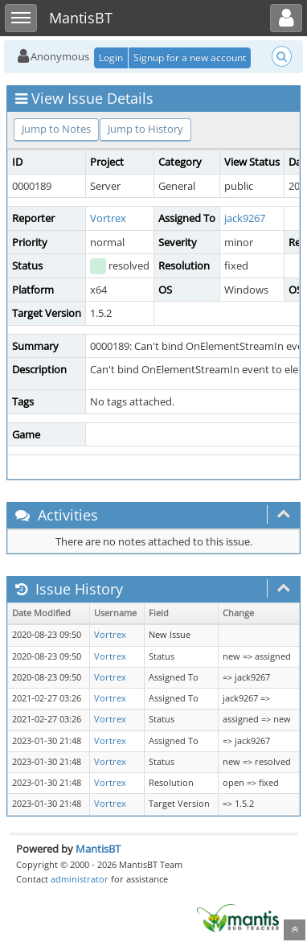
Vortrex (108, 218)
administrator (79, 879)
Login (111, 57)
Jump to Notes (56, 128)
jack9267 (244, 218)
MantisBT (98, 848)
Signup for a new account (189, 57)
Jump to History (145, 128)
